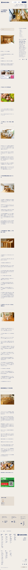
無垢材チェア (2, 538)
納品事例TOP (15, 536)
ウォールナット (20, 50)
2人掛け (22, 44)
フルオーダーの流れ (6, 540)
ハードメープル (20, 51)
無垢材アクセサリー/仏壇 (2, 547)
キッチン (20, 49)
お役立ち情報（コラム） (11, 554)
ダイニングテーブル (21, 43)
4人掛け (24, 43)
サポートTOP (2, 552)
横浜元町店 (6, 557)
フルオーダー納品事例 (6, 542)
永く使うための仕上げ (11, 540)
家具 (19, 42)
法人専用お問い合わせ (2, 562)
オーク (25, 51)
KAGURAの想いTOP (11, 537)
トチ (25, 53)
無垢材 (22, 41)
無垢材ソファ (2, 543)
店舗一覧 (6, 552)
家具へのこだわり (6, 536)
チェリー (24, 50)
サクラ (25, 54)
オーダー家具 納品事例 (15, 538)
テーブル (24, 42)
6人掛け (20, 44)
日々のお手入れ (2, 558)
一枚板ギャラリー (6, 554)
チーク (20, 53)
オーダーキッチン (23, 49)
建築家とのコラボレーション (15, 540)
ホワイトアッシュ (22, 52)
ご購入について (2, 555)
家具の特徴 (6, 538)
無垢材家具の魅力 (11, 538)
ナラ (23, 51)
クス (19, 54)
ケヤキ (23, 54)
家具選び (22, 42)
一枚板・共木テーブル (2, 540)
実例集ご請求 (2, 564)
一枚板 (23, 45)
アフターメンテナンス (11, 542)
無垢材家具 (25, 41)
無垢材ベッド (2, 544)
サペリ (25, 52)
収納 (1, 545)
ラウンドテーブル (21, 45)
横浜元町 (20, 41)
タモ (19, 52)
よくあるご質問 (2, 557)
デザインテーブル (2, 541)
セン (21, 54)
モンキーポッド (22, 53)
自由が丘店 (6, 556)
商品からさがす (2, 536)
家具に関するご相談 (2, 554)
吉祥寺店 (6, 555)
